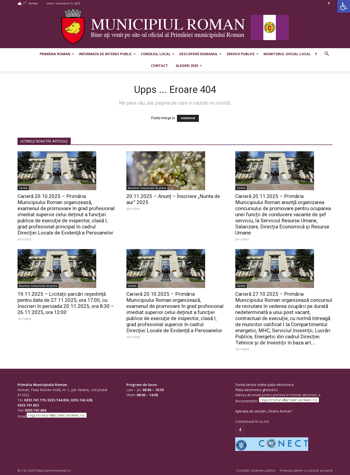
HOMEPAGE (188, 118)
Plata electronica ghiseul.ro (256, 389)
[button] (343, 6)
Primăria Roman (57, 54)
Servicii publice (243, 54)
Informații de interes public (107, 54)
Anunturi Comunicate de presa (147, 188)
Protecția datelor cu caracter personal (306, 470)
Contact (159, 65)
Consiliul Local (158, 54)
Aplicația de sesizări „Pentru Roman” (263, 411)
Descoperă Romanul (200, 54)
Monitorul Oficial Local (287, 54)
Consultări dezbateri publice (255, 470)
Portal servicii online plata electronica (264, 384)
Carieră (23, 188)
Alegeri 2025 (189, 65)
